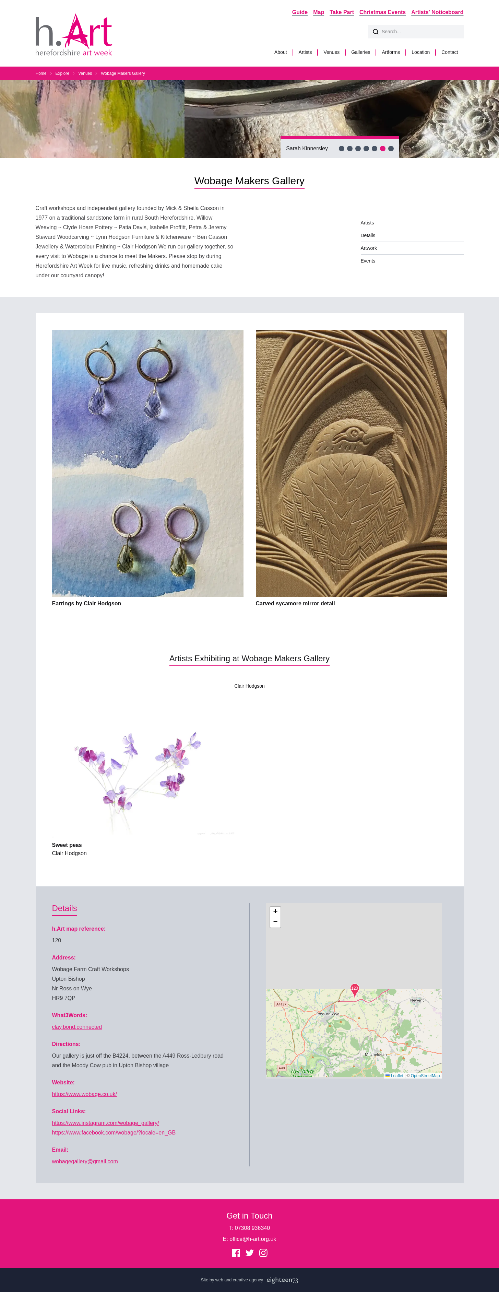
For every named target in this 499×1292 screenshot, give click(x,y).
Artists (305, 52)
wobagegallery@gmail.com (85, 1161)
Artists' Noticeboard (437, 12)
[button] (354, 990)
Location (421, 52)
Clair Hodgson (249, 686)
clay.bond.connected (77, 1027)
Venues (331, 52)
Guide (300, 12)
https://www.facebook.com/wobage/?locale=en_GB (114, 1133)
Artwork (369, 248)
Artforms (391, 52)
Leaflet (394, 1075)
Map (318, 12)
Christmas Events (382, 12)
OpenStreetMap (425, 1075)
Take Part (342, 12)
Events (368, 261)
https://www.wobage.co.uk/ (84, 1094)
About (280, 52)
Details (368, 235)
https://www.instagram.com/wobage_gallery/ (105, 1123)
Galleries (360, 52)
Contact (449, 52)
